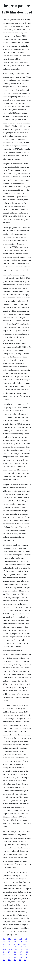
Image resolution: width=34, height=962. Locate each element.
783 (20, 960)
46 (9, 944)
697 (9, 960)
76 (26, 939)
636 (27, 952)
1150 (21, 957)
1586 (9, 957)
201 (4, 954)
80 (4, 941)
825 (26, 954)
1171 (26, 957)
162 (19, 944)
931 (15, 954)
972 (4, 960)
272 (9, 952)
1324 (15, 947)
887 (4, 952)
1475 (20, 939)
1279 (10, 949)
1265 (16, 949)
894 (4, 947)
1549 (4, 949)
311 (4, 939)
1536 (9, 947)
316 (15, 960)
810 (15, 957)
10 (21, 947)
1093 (9, 954)
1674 (21, 952)
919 (14, 944)
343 (26, 941)
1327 (15, 941)
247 (25, 960)
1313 (15, 952)
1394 (9, 941)
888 (27, 949)
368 (4, 944)
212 (22, 949)
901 (21, 954)
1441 (9, 939)
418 (15, 939)
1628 (24, 944)
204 (4, 957)
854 (21, 941)
